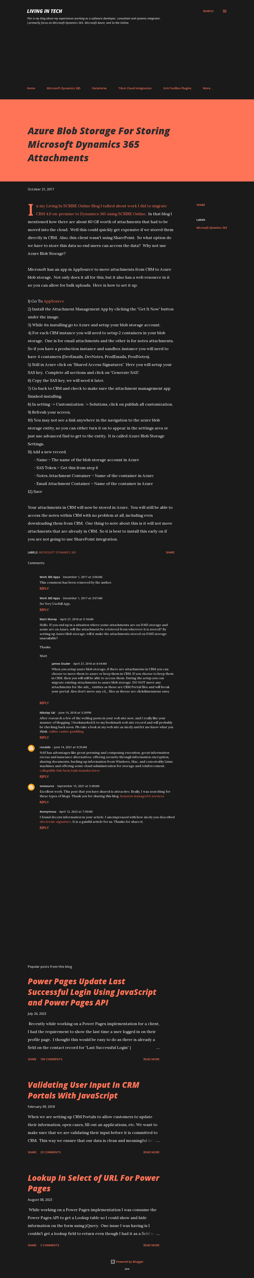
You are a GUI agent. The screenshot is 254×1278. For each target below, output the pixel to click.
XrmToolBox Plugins (177, 88)
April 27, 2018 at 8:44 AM (90, 663)
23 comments (50, 1152)
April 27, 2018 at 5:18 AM (76, 619)
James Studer (61, 663)
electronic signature (55, 822)
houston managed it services (142, 796)
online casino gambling (66, 731)
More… (208, 88)
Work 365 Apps (50, 577)
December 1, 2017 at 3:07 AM (82, 598)
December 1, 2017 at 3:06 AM (82, 577)
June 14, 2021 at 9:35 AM (70, 747)
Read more (151, 1059)
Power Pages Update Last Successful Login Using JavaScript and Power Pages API (92, 992)
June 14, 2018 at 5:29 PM (74, 712)
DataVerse (99, 88)
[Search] (208, 11)
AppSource (54, 301)
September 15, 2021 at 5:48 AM (78, 786)
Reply (44, 588)
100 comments (51, 1059)
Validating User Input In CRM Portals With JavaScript (83, 1090)
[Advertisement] (127, 56)
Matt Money (48, 619)
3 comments (49, 1245)
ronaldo (45, 747)
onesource (47, 786)
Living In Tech (44, 11)
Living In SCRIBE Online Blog (73, 205)
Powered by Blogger (127, 1262)
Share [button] (200, 205)
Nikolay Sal (47, 712)
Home (31, 88)
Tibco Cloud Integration (135, 88)
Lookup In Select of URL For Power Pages (93, 1183)
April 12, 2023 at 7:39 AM (76, 811)
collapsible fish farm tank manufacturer (70, 770)
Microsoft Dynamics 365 (63, 88)
